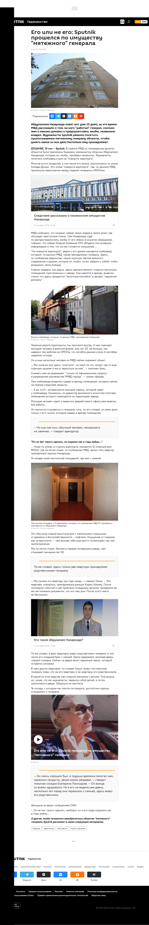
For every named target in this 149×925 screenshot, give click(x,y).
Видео (140, 866)
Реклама (59, 891)
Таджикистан (49, 828)
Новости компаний (75, 891)
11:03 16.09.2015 (38, 49)
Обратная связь (98, 895)
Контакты (20, 891)
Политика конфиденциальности (102, 891)
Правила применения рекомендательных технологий (62, 895)
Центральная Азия (31, 866)
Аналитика (118, 866)
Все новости (62, 828)
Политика (60, 866)
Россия (48, 866)
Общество (36, 828)
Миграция (104, 866)
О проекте (8, 891)
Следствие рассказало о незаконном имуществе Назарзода (69, 217)
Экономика (75, 866)
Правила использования (40, 891)
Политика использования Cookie (18, 895)
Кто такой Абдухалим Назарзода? (58, 640)
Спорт (131, 866)
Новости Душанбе (78, 828)
